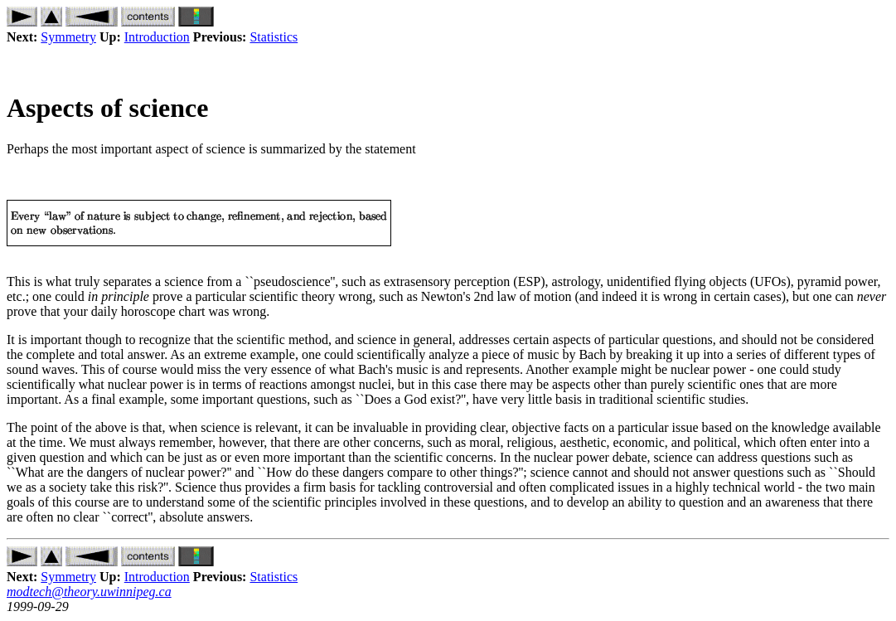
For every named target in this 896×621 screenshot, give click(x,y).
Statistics (273, 37)
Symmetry (68, 37)
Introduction (157, 37)
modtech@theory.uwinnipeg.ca (89, 592)
